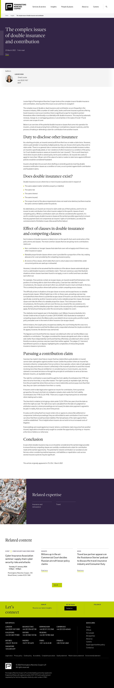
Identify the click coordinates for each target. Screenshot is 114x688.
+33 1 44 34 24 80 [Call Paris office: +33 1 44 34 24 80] (45, 643)
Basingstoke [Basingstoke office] (28, 627)
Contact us (70, 608)
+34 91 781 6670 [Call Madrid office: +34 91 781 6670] (28, 643)
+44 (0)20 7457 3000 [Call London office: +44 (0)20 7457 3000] (12, 629)
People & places (68, 7)
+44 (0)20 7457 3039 (22, 81)
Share (8, 55)
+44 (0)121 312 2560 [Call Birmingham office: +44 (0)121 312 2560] (46, 629)
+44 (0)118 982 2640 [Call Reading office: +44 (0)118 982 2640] (46, 635)
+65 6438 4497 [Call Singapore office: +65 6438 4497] (10, 649)
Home (6, 15)
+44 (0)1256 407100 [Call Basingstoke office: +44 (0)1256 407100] (29, 629)
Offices (88, 630)
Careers (97, 7)
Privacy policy (18, 656)
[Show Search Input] (106, 7)
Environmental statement (92, 656)
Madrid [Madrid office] (25, 640)
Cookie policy (28, 656)
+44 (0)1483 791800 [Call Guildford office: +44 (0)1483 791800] (12, 635)
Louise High (19, 74)
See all (57, 585)
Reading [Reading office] (42, 632)
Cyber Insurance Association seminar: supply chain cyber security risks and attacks (19, 559)
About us (86, 7)
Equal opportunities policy (95, 645)
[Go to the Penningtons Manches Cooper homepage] (15, 7)
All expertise (90, 636)
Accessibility (37, 656)
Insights (55, 7)
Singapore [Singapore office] (9, 646)
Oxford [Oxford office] (25, 632)
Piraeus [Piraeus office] (60, 640)
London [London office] (8, 627)
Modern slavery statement (76, 656)
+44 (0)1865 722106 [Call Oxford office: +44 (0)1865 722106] (29, 635)
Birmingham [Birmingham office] (44, 627)
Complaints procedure (48, 656)
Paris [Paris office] (41, 640)
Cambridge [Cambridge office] (61, 627)
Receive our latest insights (43, 608)
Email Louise (22, 77)
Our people (90, 633)
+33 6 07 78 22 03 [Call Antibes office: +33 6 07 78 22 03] (11, 643)
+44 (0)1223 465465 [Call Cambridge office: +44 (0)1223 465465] (64, 629)
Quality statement (62, 656)
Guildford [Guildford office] (9, 632)
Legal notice (9, 656)
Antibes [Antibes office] (8, 640)
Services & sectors (40, 7)
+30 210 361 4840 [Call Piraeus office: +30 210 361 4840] (63, 643)
